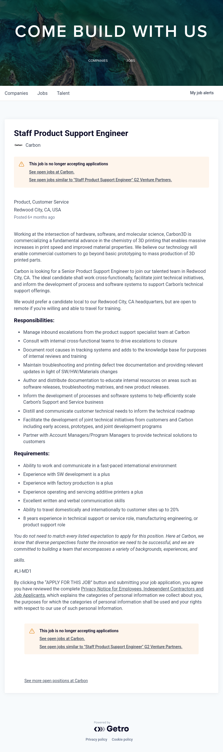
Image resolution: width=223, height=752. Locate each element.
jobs (42, 93)
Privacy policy (96, 739)
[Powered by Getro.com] (111, 726)
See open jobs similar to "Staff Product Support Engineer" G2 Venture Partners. (100, 179)
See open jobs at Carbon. (51, 172)
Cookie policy (122, 739)
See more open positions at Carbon (56, 680)
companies (16, 93)
